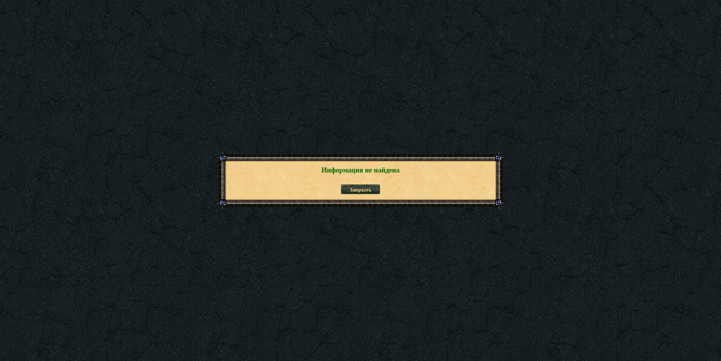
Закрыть (360, 190)
